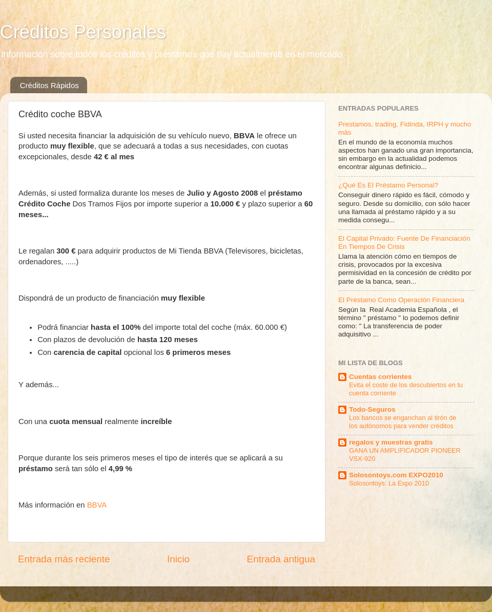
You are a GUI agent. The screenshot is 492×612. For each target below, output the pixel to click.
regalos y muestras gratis (391, 442)
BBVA (97, 505)
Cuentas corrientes (380, 377)
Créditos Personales (83, 32)
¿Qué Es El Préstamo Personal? (388, 185)
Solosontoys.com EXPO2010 (396, 475)
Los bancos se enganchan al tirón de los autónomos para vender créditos (402, 422)
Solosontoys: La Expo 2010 (389, 483)
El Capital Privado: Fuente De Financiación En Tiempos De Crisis (404, 242)
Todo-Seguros (372, 409)
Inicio (178, 559)
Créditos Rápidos (49, 85)
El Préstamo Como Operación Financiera (401, 300)
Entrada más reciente (64, 559)
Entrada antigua (281, 559)
